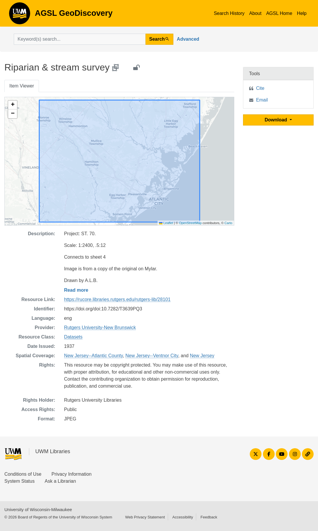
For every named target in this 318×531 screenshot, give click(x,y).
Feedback (209, 517)
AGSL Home (279, 13)
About (255, 13)
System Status (19, 481)
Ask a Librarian (60, 481)
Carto (228, 223)
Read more (76, 290)
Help (302, 13)
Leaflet (166, 223)
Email (262, 99)
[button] (12, 105)
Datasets (73, 336)
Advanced (188, 39)
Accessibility (182, 517)
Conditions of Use (22, 474)
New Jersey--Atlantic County (93, 355)
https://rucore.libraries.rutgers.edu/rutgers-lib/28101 (117, 299)
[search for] (80, 39)
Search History (229, 13)
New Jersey (202, 355)
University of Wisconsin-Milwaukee (38, 509)
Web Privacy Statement (145, 517)
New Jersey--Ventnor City (151, 355)
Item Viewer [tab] (21, 85)
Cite (260, 88)
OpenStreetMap (190, 223)
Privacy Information (72, 474)
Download (276, 119)
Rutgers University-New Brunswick (100, 327)
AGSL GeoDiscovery (20, 15)
